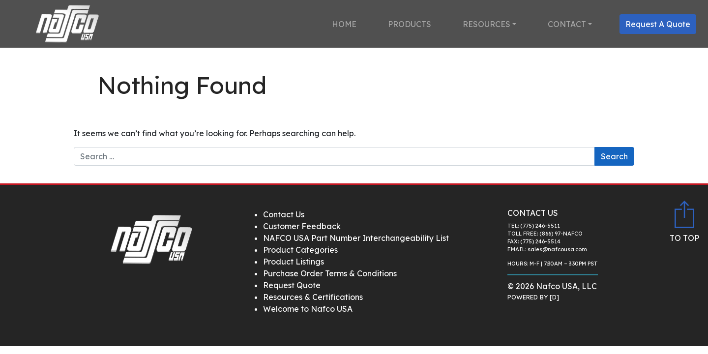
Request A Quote (657, 24)
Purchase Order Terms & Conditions (330, 273)
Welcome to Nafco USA (308, 309)
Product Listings (293, 261)
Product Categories (300, 250)
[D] (554, 297)
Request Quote (292, 285)
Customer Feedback (302, 226)
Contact (567, 24)
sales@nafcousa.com (557, 249)
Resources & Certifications (313, 297)
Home (344, 24)
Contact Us (283, 214)
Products (409, 24)
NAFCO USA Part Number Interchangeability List (356, 238)
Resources (486, 24)
